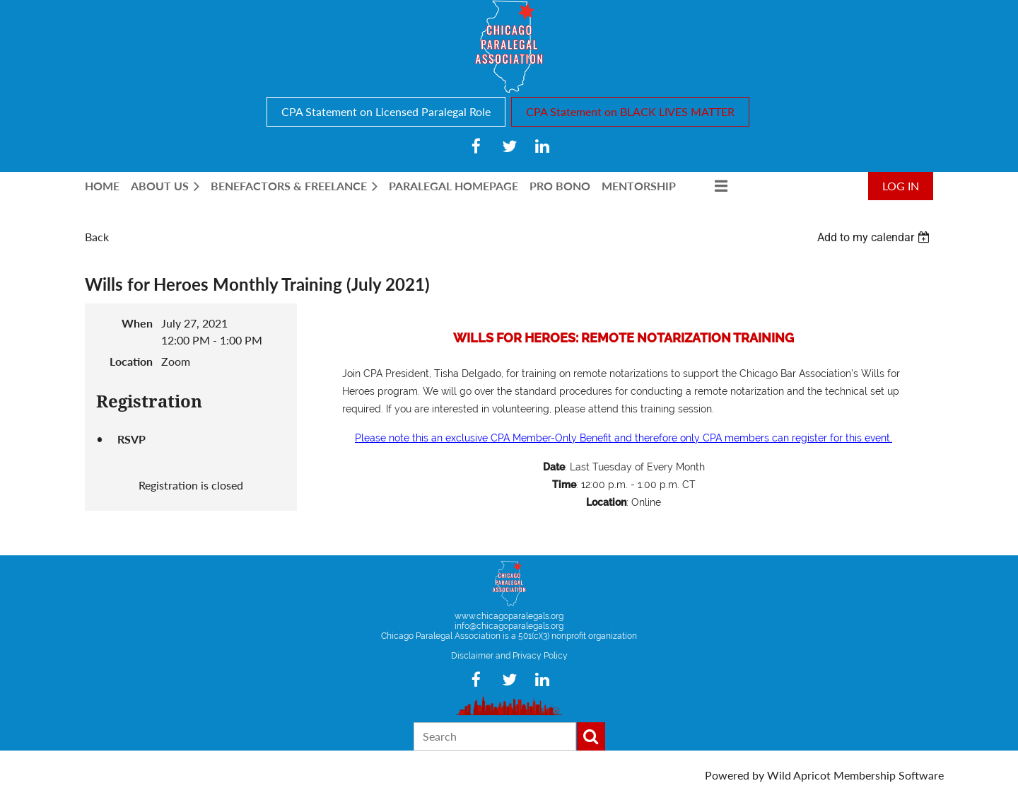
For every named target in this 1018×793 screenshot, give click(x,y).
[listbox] (875, 237)
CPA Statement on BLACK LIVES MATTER (630, 111)
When (137, 323)
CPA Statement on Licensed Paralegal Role (386, 111)
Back (97, 236)
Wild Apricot (799, 775)
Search (591, 736)
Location (131, 361)
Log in (900, 185)
